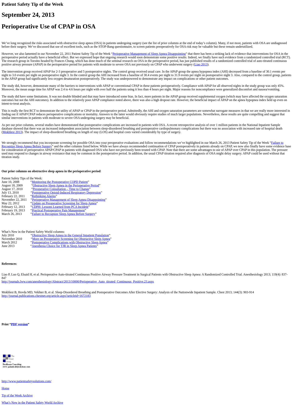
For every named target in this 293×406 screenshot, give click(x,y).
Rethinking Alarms (44, 196)
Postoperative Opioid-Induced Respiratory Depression (66, 192)
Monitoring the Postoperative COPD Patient (60, 182)
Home (5, 388)
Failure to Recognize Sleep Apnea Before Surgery (63, 214)
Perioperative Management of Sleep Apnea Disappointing (149, 53)
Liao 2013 (201, 64)
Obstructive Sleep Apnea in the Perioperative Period (66, 185)
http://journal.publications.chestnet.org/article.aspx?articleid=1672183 (46, 295)
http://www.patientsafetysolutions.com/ (26, 381)
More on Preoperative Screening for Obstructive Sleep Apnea (71, 238)
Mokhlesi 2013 (12, 132)
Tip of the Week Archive (17, 395)
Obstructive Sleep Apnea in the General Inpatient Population (70, 235)
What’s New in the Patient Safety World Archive (32, 402)
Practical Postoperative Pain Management (58, 210)
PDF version (19, 324)
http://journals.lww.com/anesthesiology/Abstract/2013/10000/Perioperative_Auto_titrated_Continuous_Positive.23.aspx (78, 281)
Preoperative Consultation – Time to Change (61, 189)
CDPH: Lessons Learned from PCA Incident (60, 206)
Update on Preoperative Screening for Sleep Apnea (64, 203)
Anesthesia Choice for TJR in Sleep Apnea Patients (64, 246)
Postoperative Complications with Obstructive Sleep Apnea (69, 242)
